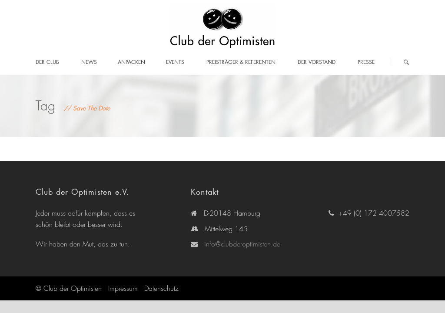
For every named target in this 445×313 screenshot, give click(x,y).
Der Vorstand (316, 62)
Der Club (47, 62)
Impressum (123, 288)
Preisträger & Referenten (241, 62)
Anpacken (131, 62)
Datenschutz (161, 288)
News (89, 62)
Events (175, 62)
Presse (366, 62)
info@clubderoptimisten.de (242, 244)
